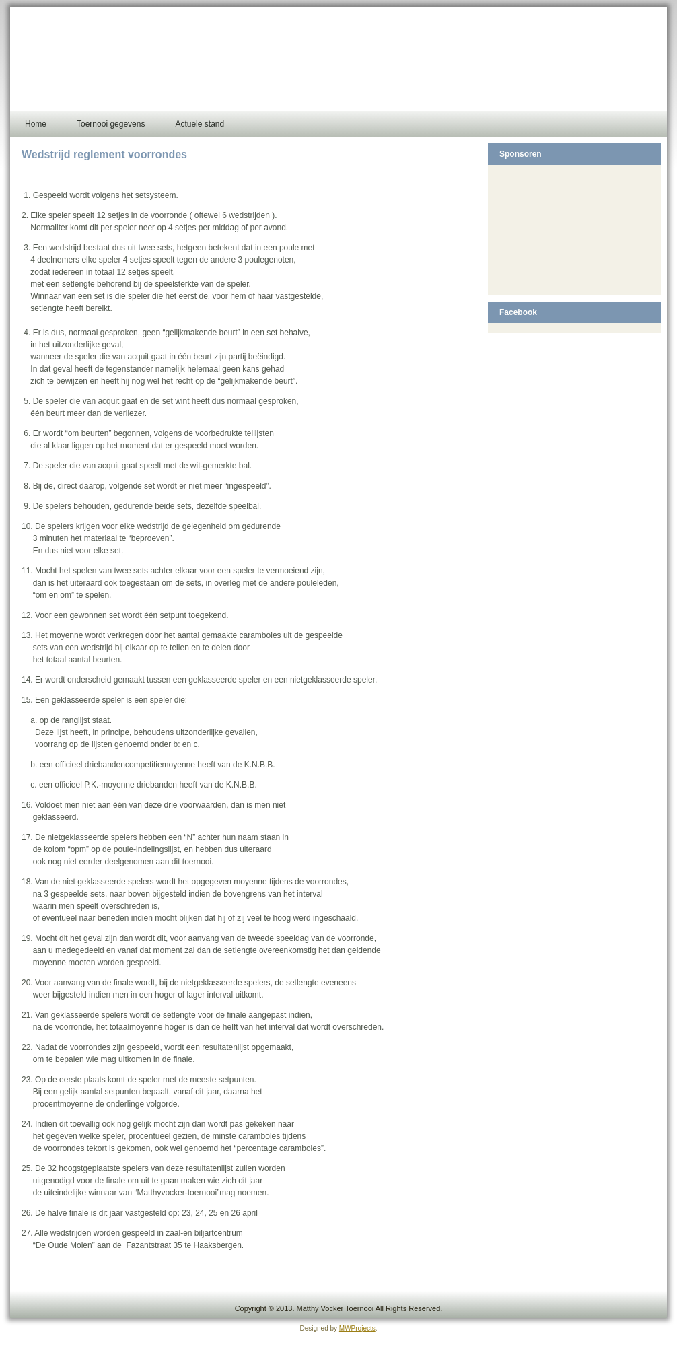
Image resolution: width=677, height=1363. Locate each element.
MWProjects (357, 1328)
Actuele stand (199, 124)
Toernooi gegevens (111, 124)
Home (35, 124)
